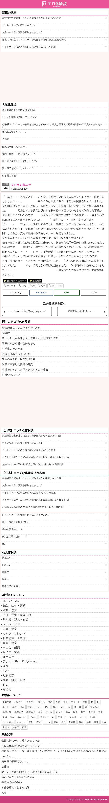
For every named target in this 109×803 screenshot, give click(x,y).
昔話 (60, 717)
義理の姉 (30, 712)
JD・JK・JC (11, 600)
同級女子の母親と (11, 586)
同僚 (75, 712)
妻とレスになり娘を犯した (15, 522)
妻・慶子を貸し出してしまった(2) (19, 161)
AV (53, 717)
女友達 (92, 712)
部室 (22, 707)
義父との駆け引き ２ (14, 536)
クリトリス (8, 722)
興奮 (81, 722)
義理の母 (7, 712)
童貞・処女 (10, 642)
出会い (6, 727)
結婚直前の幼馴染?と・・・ (82, 311)
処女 (63, 722)
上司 (24, 285)
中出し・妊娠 (11, 647)
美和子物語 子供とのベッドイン (19, 154)
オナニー (8, 656)
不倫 (68, 712)
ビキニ (33, 717)
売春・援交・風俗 (14, 680)
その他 (7, 689)
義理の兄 (18, 712)
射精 (43, 285)
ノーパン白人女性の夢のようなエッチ (27, 311)
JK (98, 702)
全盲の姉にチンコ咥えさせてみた (19, 110)
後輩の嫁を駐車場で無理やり (18, 359)
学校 (14, 707)
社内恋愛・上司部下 (16, 280)
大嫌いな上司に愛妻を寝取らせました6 (22, 32)
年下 (83, 712)
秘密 (88, 722)
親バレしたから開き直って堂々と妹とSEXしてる (30, 338)
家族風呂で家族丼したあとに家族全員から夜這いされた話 (31, 18)
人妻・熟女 (10, 628)
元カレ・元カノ (13, 624)
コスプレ (30, 702)
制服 (65, 702)
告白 (104, 722)
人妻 (4, 792)
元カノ (59, 712)
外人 (6, 684)
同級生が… (7, 557)
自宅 (55, 707)
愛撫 (12, 717)
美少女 (6, 707)
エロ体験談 (70, 717)
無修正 (15, 727)
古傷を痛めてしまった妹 (16, 354)
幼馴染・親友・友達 (15, 619)
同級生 (5, 572)
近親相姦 (37, 280)
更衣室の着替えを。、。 (14, 131)
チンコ (82, 717)
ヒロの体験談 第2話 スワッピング (19, 117)
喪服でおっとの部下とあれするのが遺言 (25, 369)
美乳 (38, 722)
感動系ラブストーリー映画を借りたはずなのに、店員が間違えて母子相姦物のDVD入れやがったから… (52, 125)
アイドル (75, 702)
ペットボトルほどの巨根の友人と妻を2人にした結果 (29, 47)
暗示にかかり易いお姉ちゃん (18, 343)
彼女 (40, 712)
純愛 (96, 722)
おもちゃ (22, 717)
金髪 (58, 702)
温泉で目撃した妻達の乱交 (17, 364)
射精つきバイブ (11, 374)
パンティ (11, 285)
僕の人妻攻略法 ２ (12, 529)
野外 (30, 707)
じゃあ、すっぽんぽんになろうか (19, 25)
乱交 (6, 670)
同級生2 (6, 565)
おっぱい (21, 722)
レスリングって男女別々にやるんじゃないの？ (26, 515)
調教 (50, 702)
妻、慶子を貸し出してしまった (18, 168)
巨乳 (31, 722)
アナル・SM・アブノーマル (20, 661)
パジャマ (44, 717)
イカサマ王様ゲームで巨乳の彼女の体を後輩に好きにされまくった (36, 457)
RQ (4, 544)
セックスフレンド (14, 633)
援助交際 (7, 702)
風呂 (47, 707)
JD (92, 702)
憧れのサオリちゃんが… (14, 147)
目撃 (24, 727)
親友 (100, 712)
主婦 (85, 702)
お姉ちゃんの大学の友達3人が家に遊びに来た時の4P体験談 (32, 464)
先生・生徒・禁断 (14, 605)
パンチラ (18, 702)
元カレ (49, 712)
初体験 (5, 139)
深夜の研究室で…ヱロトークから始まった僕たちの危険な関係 (34, 39)
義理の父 (94, 707)
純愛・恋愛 (10, 610)
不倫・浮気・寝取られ (17, 614)
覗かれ (41, 702)
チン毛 (92, 717)
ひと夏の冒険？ (10, 175)
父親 (62, 707)
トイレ (38, 707)
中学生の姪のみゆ (12, 348)
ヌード (47, 722)
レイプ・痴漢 (11, 652)
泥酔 (6, 666)
